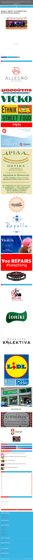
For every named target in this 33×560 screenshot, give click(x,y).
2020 (16, 482)
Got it (19, 4)
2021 (16, 481)
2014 (16, 491)
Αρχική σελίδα (2, 9)
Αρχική (25, 558)
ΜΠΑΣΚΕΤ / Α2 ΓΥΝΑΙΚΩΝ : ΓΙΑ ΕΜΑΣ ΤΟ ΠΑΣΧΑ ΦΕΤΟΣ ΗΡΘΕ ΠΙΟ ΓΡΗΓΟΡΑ (15, 463)
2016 (16, 488)
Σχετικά (27, 558)
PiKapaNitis (2, 14)
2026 (16, 473)
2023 (16, 478)
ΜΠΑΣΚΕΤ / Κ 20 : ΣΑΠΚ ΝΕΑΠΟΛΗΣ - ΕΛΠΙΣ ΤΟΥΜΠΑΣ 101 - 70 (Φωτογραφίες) (15, 456)
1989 (16, 494)
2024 (16, 476)
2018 (16, 485)
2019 (16, 484)
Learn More (15, 4)
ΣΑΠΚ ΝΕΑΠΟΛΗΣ (7, 558)
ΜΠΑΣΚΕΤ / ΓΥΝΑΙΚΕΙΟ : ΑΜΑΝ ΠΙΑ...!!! (10, 460)
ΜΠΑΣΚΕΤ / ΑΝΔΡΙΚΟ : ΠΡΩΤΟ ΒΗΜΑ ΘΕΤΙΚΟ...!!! (11, 467)
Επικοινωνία (30, 558)
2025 (16, 475)
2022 (16, 479)
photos (6, 9)
